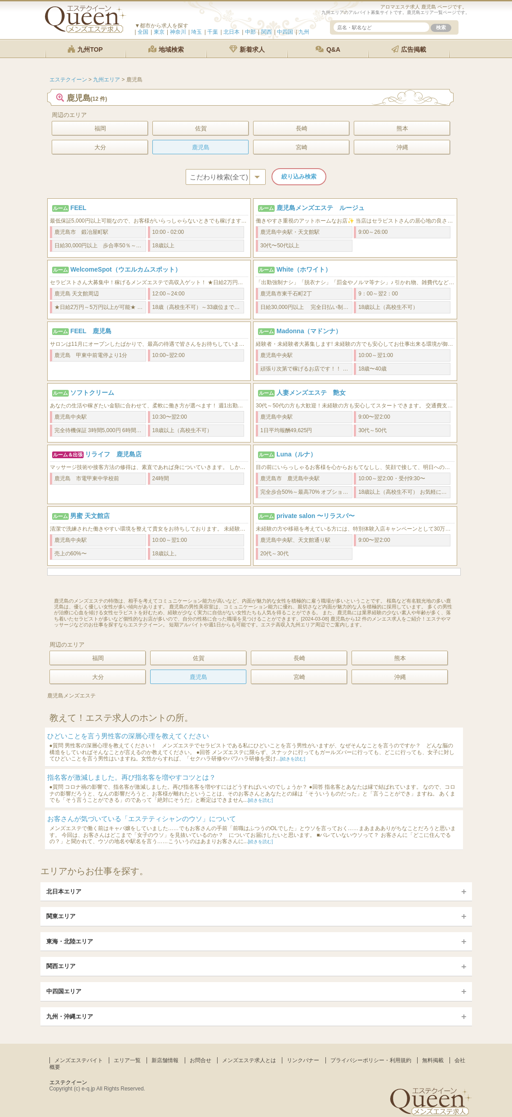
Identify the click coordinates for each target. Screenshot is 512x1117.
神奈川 (178, 32)
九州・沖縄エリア (69, 1016)
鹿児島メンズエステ (71, 696)
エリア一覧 (127, 1060)
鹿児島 (200, 147)
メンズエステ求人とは (249, 1060)
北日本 (231, 32)
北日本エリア (63, 891)
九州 (303, 32)
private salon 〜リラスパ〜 (315, 515)
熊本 (402, 128)
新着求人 (247, 49)
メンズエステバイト (78, 1060)
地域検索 (166, 49)
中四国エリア (63, 991)
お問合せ (200, 1060)
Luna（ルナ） (296, 454)
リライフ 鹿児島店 (113, 454)
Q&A (328, 49)
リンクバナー (303, 1060)
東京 (159, 32)
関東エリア (61, 916)
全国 (143, 32)
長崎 (301, 128)
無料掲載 (433, 1060)
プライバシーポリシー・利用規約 (370, 1060)
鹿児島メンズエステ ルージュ (320, 207)
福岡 (100, 128)
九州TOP (84, 49)
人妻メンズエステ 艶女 (311, 392)
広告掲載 (409, 49)
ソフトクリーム (92, 392)
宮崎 (301, 147)
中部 (250, 32)
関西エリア (61, 966)
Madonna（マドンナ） (309, 331)
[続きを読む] (293, 758)
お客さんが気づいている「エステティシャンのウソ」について (141, 818)
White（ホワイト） (303, 269)
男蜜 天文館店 (90, 515)
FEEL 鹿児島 (90, 331)
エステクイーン (68, 1082)
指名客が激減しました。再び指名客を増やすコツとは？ (131, 777)
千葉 (212, 32)
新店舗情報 (164, 1060)
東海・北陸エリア (69, 941)
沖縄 (402, 147)
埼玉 (196, 32)
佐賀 (201, 128)
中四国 (285, 32)
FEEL (78, 207)
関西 (266, 32)
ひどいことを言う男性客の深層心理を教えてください (128, 736)
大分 (100, 147)
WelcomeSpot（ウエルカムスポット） (125, 269)
